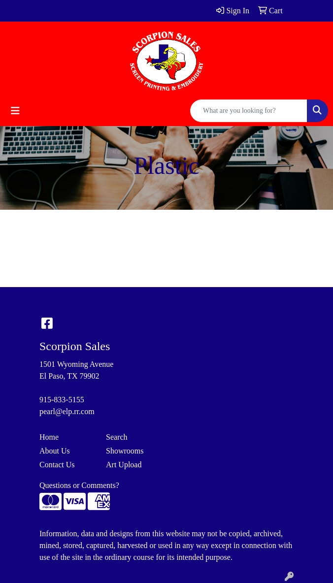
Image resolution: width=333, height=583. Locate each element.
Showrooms (124, 451)
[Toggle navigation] (15, 111)
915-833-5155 (61, 399)
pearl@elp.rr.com (67, 411)
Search (117, 437)
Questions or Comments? (79, 485)
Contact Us (57, 464)
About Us (54, 451)
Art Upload (123, 464)
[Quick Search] (248, 110)
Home (49, 437)
